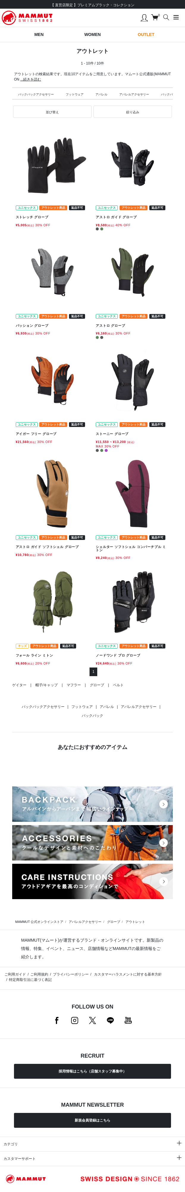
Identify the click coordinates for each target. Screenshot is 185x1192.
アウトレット (135, 922)
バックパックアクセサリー (36, 94)
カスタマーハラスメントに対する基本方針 (127, 974)
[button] (52, 112)
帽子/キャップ (46, 685)
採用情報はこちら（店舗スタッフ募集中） (92, 1071)
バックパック (170, 94)
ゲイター (19, 685)
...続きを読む (30, 79)
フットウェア (75, 94)
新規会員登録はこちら (92, 1120)
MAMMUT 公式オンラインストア (39, 922)
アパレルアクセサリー (134, 94)
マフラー (74, 685)
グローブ (97, 685)
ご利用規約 (39, 974)
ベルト (118, 685)
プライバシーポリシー (71, 974)
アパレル (101, 94)
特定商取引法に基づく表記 (30, 980)
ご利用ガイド (15, 974)
